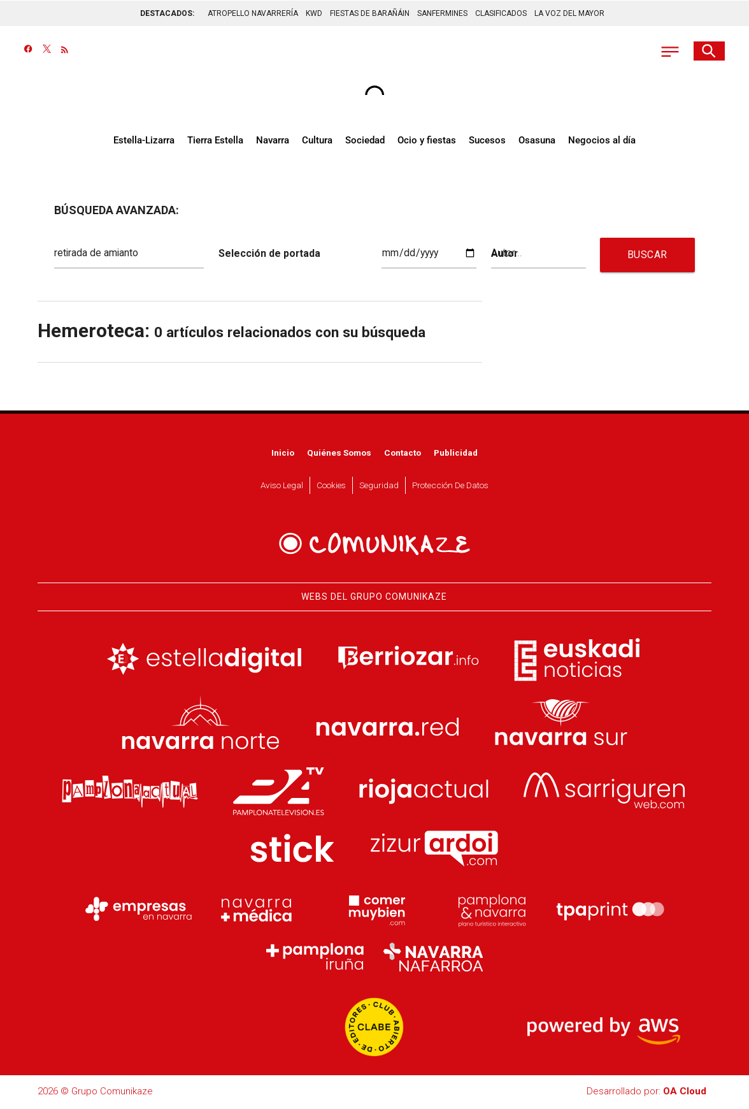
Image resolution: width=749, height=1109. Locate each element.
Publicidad (456, 454)
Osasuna (536, 141)
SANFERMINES (442, 12)
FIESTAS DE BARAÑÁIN (370, 12)
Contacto (402, 454)
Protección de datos (450, 486)
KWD (314, 12)
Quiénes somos (339, 454)
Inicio (282, 454)
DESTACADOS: (167, 12)
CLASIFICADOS (501, 12)
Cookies (331, 486)
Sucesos (487, 141)
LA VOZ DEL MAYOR (569, 12)
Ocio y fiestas (426, 141)
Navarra (272, 141)
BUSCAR (647, 256)
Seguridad (379, 486)
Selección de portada (266, 254)
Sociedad (365, 141)
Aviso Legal (281, 486)
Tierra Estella (215, 141)
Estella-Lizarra (144, 141)
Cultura (317, 141)
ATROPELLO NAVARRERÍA (253, 12)
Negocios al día (602, 141)
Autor (504, 254)
